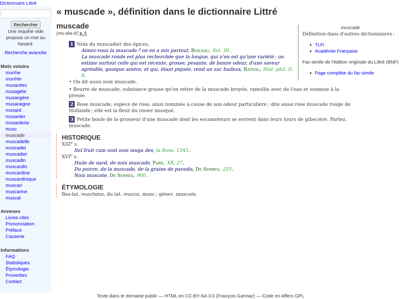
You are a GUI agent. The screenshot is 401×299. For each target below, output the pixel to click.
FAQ (10, 256)
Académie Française (336, 51)
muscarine (16, 191)
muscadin (16, 160)
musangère (17, 97)
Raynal (252, 69)
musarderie (17, 122)
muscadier (16, 154)
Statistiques (18, 262)
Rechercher (25, 24)
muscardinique (21, 179)
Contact (14, 281)
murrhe (13, 72)
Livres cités (17, 217)
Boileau (200, 50)
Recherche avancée (25, 52)
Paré (158, 163)
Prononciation (20, 223)
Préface (14, 230)
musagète (16, 91)
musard (13, 110)
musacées (16, 85)
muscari (14, 185)
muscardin (16, 166)
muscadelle (17, 141)
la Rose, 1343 (172, 150)
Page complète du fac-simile (344, 72)
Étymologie (17, 268)
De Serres (207, 169)
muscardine (18, 172)
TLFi (319, 44)
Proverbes (16, 275)
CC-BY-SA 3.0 (200, 295)
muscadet (16, 147)
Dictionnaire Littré (18, 3)
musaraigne (18, 103)
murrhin (14, 78)
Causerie (15, 236)
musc (11, 128)
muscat (13, 197)
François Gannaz (235, 295)
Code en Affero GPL (283, 295)
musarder (15, 116)
